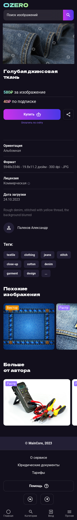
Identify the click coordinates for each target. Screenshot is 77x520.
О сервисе (38, 458)
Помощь (39, 486)
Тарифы (38, 473)
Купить (32, 117)
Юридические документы (39, 465)
